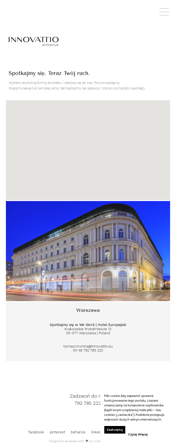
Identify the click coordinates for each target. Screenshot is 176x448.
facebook (36, 432)
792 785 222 (88, 403)
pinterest (58, 432)
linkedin (98, 432)
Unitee (98, 441)
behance (79, 432)
